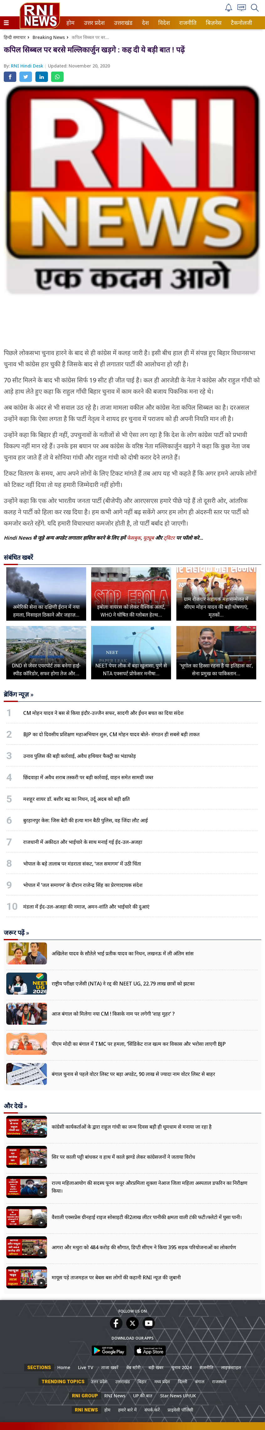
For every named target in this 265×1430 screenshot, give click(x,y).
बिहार (142, 1381)
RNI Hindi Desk (27, 65)
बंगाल (199, 1381)
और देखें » (15, 1106)
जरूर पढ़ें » (16, 932)
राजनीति (186, 23)
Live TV (85, 1367)
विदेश (163, 23)
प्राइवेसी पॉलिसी (180, 1409)
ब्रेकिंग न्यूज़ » (19, 694)
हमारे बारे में (127, 1409)
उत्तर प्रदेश (93, 23)
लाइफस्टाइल (231, 1367)
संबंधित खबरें (18, 557)
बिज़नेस (213, 23)
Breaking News (49, 37)
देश (145, 23)
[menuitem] (70, 22)
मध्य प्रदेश (162, 1381)
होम (70, 23)
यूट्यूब (149, 538)
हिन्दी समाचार (15, 37)
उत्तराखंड (122, 23)
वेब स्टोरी (133, 1367)
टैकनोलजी (240, 23)
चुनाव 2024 (181, 1367)
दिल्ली (182, 1381)
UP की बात (142, 1395)
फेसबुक (134, 538)
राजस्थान (219, 1381)
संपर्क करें (152, 1409)
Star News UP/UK (178, 1395)
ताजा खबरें (109, 1367)
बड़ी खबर (156, 1367)
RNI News (114, 1395)
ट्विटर (169, 538)
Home (63, 1367)
